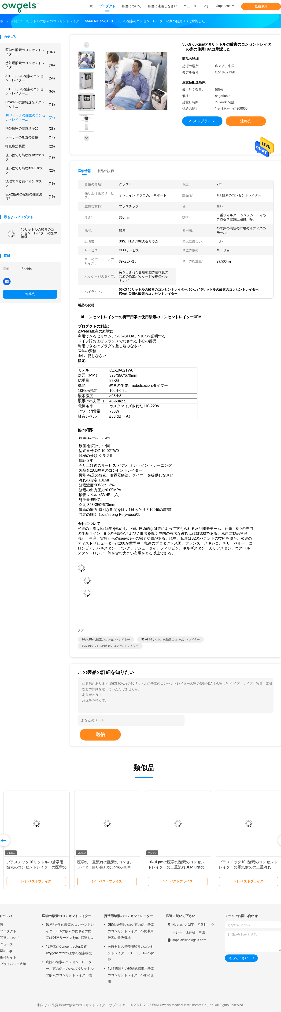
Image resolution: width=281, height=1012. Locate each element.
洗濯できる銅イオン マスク (30, 183)
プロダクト (8, 931)
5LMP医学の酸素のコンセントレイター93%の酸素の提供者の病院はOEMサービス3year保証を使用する (70, 932)
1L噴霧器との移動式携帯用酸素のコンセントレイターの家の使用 (131, 975)
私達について (10, 938)
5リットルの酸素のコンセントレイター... (30, 91)
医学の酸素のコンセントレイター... (30, 52)
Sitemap (6, 951)
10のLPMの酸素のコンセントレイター (106, 639)
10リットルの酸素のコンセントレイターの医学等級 (39, 233)
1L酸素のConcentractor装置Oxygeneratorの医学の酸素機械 (69, 950)
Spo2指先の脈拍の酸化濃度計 (30, 196)
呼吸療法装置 (30, 146)
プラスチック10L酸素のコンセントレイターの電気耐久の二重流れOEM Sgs (248, 867)
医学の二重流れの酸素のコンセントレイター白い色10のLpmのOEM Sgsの (107, 867)
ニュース (6, 944)
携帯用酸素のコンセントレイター (128, 916)
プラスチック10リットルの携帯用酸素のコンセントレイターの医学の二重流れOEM (37, 867)
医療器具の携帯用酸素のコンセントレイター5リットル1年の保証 (131, 953)
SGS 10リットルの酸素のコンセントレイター (110, 645)
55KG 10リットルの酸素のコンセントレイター (170, 639)
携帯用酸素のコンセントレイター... (30, 65)
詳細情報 (84, 171)
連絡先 (30, 294)
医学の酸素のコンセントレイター (66, 916)
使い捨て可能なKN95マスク (30, 170)
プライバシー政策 (13, 964)
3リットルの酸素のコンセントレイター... (30, 78)
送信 (100, 734)
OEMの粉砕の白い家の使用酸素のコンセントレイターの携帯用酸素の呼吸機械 (131, 931)
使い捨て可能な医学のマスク (30, 157)
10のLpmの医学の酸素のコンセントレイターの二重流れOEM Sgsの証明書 (176, 867)
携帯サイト (8, 957)
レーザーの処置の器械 (30, 137)
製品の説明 (105, 171)
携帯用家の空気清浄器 (30, 128)
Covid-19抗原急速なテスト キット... (30, 104)
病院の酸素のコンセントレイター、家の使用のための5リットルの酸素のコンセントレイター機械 (70, 969)
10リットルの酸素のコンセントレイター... (30, 117)
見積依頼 (261, 6)
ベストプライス (202, 121)
